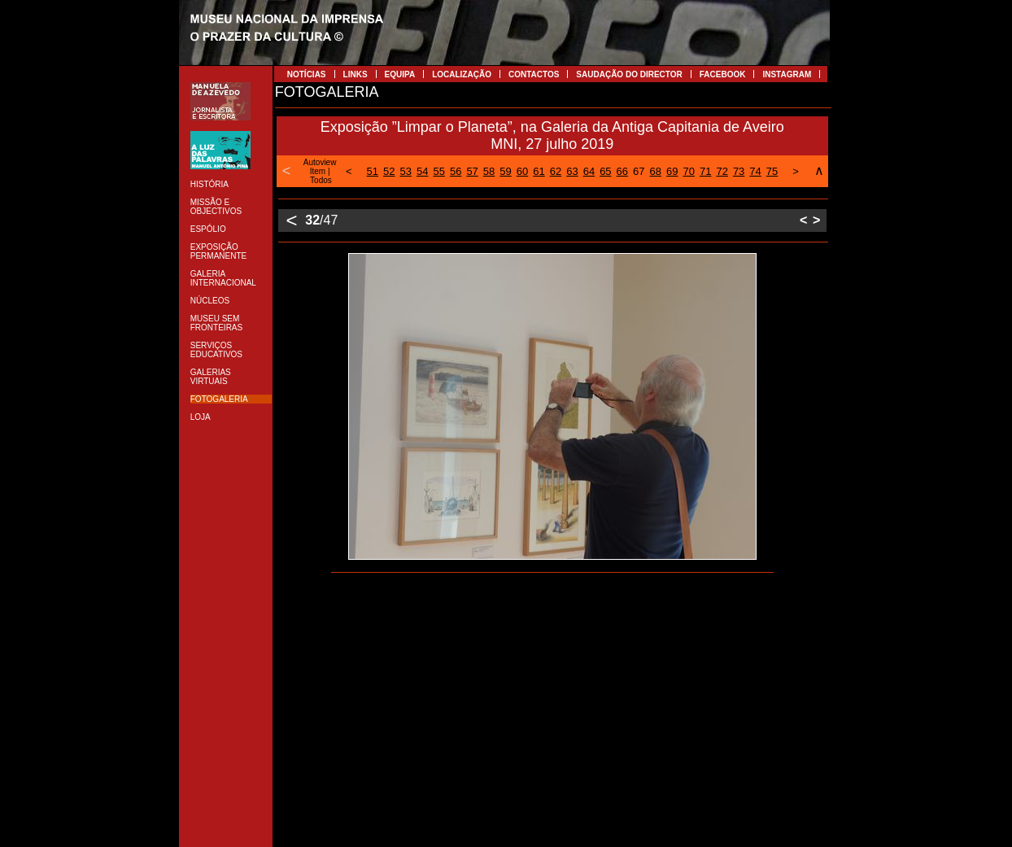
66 (622, 171)
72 (721, 171)
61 (538, 171)
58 (489, 171)
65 (605, 171)
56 (455, 171)
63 (572, 171)
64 (589, 171)
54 (422, 171)
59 (505, 171)
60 (522, 171)
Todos (321, 180)
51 (372, 171)
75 (772, 171)
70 (688, 171)
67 (638, 171)
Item (317, 171)
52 (389, 171)
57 (472, 171)
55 (438, 171)
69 (672, 171)
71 (705, 171)
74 (755, 171)
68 (655, 171)
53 (406, 171)
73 (738, 171)
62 (555, 171)
